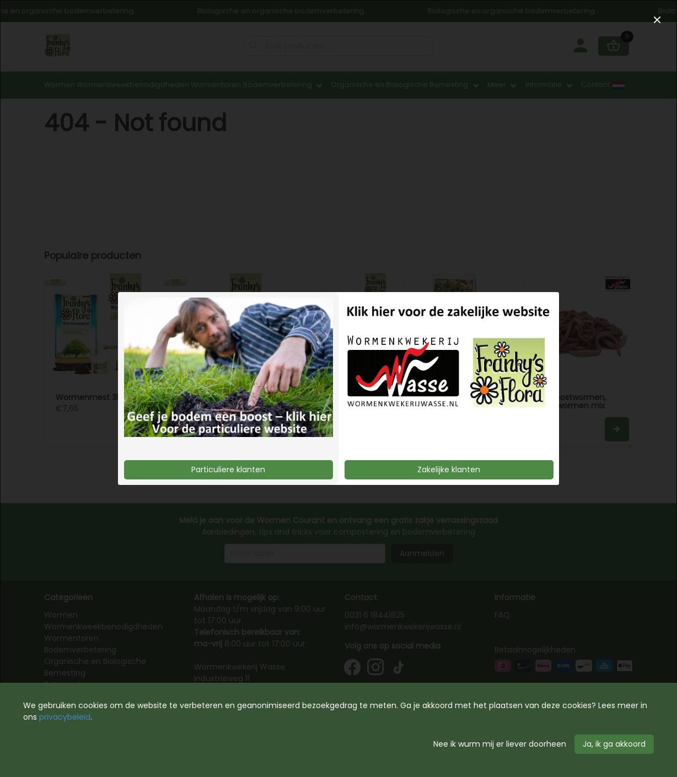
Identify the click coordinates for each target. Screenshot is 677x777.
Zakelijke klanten (448, 469)
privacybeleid (64, 716)
